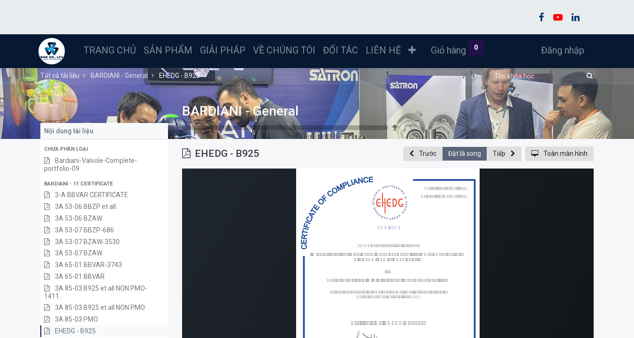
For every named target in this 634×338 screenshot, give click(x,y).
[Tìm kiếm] (588, 76)
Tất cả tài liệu (59, 75)
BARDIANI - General (240, 111)
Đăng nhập (560, 50)
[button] (413, 50)
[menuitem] (112, 50)
